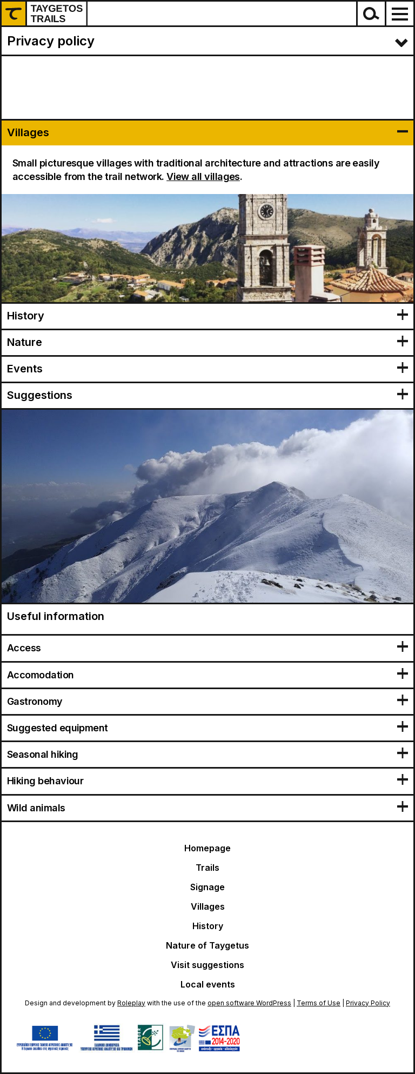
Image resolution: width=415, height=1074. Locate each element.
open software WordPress (249, 1003)
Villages (208, 906)
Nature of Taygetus (207, 945)
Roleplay (131, 1003)
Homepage (207, 848)
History (207, 925)
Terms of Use (318, 1003)
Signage (207, 887)
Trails (207, 867)
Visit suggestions (207, 964)
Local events (207, 984)
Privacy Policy (368, 1003)
